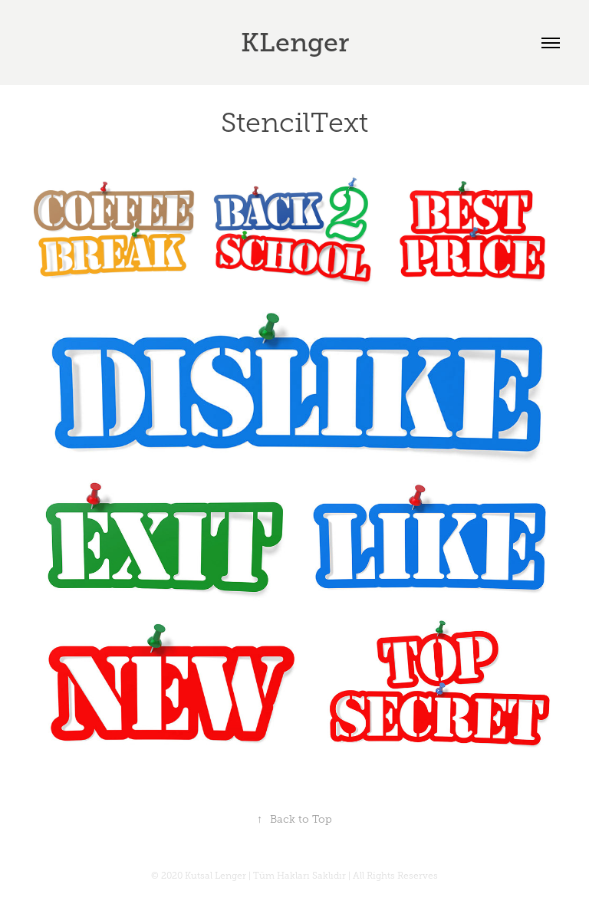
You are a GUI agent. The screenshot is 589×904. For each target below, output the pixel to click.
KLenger (295, 43)
